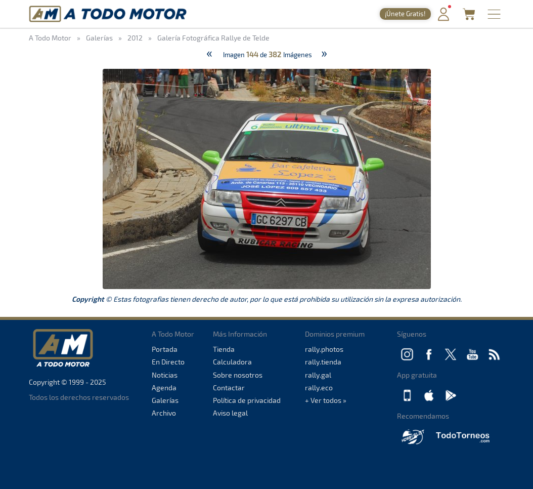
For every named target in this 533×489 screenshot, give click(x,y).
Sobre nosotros (237, 375)
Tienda (224, 349)
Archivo (164, 413)
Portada (164, 349)
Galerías (165, 400)
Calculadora (232, 361)
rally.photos (324, 349)
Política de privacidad (247, 400)
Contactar (229, 387)
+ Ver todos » (325, 400)
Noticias (164, 375)
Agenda (164, 387)
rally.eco (319, 387)
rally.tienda (323, 361)
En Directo (168, 361)
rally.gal (318, 375)
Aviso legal (230, 413)
